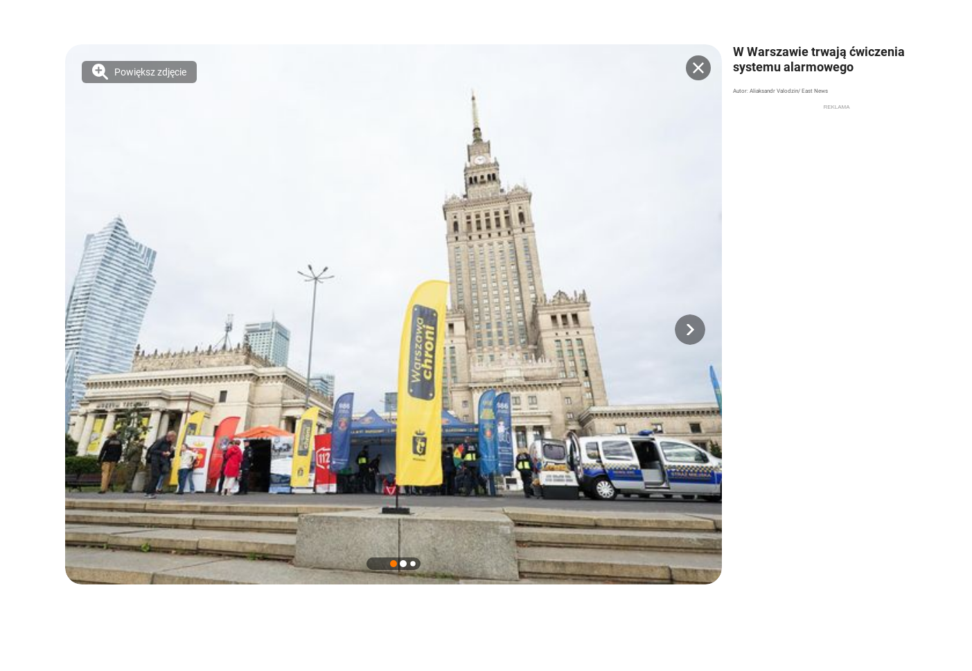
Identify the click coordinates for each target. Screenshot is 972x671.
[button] (690, 329)
